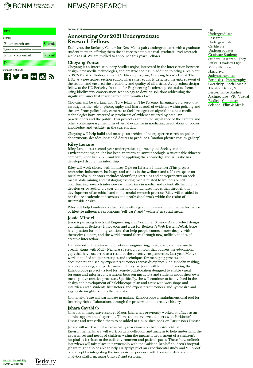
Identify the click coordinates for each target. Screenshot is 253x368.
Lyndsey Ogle (230, 63)
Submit (49, 44)
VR (233, 96)
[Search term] (22, 44)
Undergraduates (220, 50)
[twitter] (16, 76)
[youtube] (25, 76)
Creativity (216, 84)
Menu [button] (29, 31)
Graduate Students (222, 55)
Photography (236, 80)
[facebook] (7, 76)
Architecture (218, 96)
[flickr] (33, 76)
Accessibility (19, 360)
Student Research (222, 59)
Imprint (7, 360)
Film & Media (233, 105)
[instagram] (42, 76)
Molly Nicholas (220, 67)
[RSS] (51, 76)
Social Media (236, 84)
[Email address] (22, 55)
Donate (9, 63)
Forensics (215, 80)
